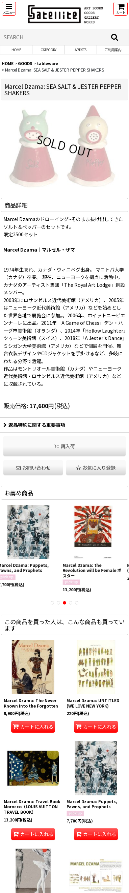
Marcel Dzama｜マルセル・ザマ (39, 249)
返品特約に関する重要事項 (34, 424)
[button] (9, 9)
